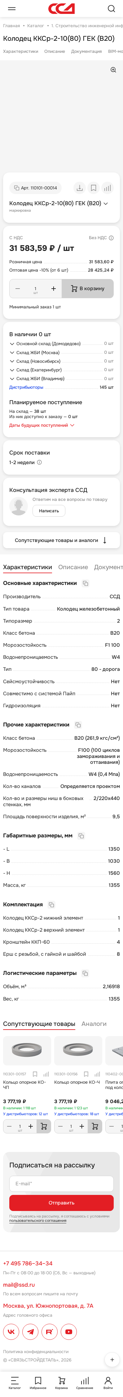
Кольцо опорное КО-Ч (77, 1082)
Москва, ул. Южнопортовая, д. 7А (48, 1305)
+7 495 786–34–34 (27, 1263)
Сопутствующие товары (39, 1024)
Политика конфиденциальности (35, 1351)
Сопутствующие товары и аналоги (61, 540)
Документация (86, 51)
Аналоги (94, 1024)
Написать (49, 511)
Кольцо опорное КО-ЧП (24, 1084)
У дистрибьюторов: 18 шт (76, 1114)
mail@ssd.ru (19, 1284)
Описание (54, 51)
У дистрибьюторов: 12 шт (25, 1114)
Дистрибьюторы (26, 387)
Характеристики (20, 51)
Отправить (61, 1203)
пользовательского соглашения (37, 1220)
